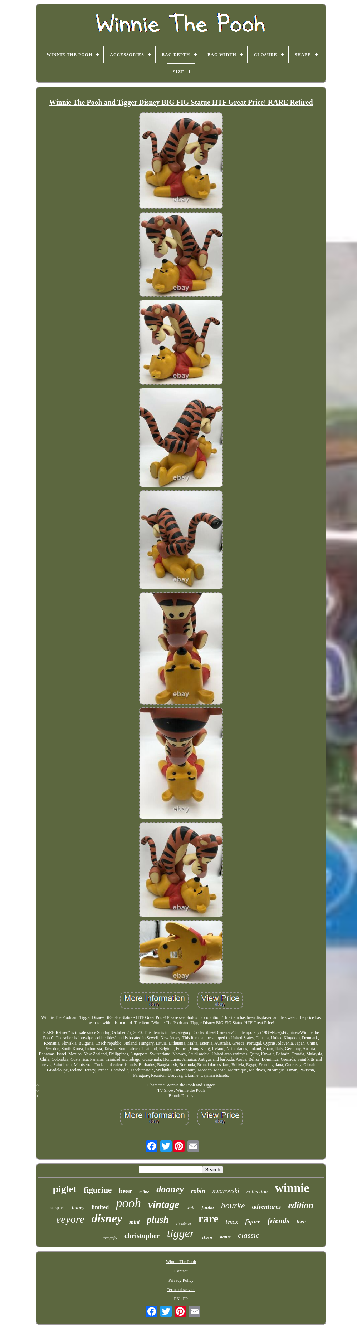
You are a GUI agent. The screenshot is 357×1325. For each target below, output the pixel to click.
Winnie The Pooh (181, 1261)
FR (185, 1298)
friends (278, 1220)
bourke (233, 1205)
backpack (57, 1207)
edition (300, 1205)
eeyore (70, 1219)
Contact (180, 1271)
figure (252, 1221)
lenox (232, 1222)
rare (209, 1218)
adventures (266, 1206)
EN (177, 1298)
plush (158, 1219)
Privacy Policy (181, 1280)
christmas (183, 1223)
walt (190, 1207)
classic (248, 1235)
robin (198, 1190)
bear (125, 1190)
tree (301, 1221)
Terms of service (181, 1289)
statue (225, 1237)
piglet (65, 1188)
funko (207, 1207)
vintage (163, 1204)
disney (107, 1218)
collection (257, 1191)
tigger (180, 1233)
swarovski (225, 1190)
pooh (128, 1203)
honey (78, 1207)
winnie (292, 1187)
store (206, 1238)
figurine (98, 1190)
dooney (170, 1189)
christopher (142, 1236)
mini (134, 1222)
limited (100, 1207)
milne (144, 1191)
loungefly (110, 1238)
